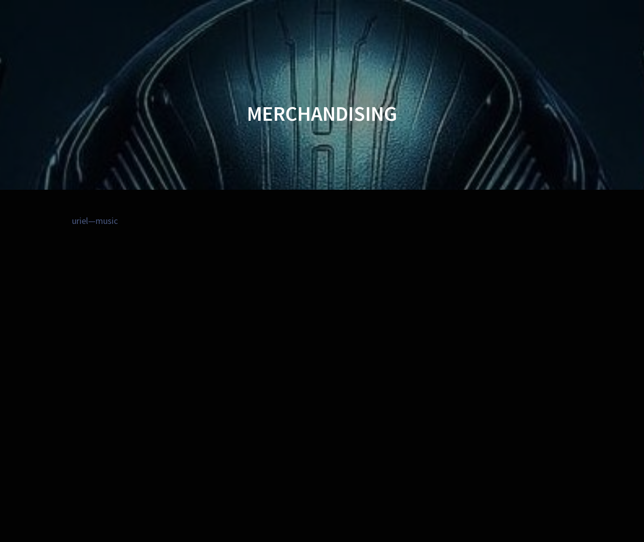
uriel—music (95, 220)
